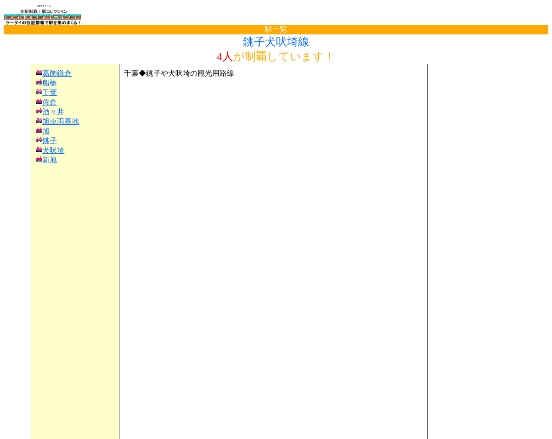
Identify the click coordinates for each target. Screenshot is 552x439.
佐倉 (49, 102)
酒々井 (53, 112)
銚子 (49, 140)
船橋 (49, 83)
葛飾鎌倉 (57, 73)
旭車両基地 (60, 121)
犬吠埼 (53, 150)
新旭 (49, 160)
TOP (19, 413)
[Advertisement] (273, 92)
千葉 (49, 92)
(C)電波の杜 (275, 430)
